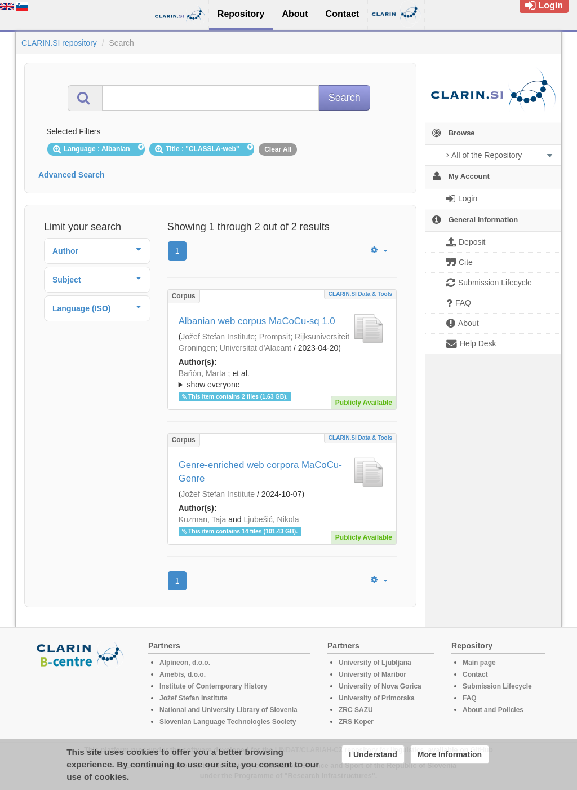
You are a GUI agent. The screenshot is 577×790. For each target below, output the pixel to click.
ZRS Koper (356, 722)
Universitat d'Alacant (255, 347)
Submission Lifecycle (497, 686)
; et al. (282, 379)
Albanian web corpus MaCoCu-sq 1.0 (257, 321)
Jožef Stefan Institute (218, 336)
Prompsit (274, 336)
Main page (479, 663)
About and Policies (493, 710)
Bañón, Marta (202, 373)
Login (544, 5)
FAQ (470, 698)
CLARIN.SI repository (59, 42)
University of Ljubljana (375, 663)
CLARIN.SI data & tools (360, 294)
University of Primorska (377, 698)
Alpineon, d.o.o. (184, 663)
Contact (475, 674)
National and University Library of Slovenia (228, 710)
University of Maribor (372, 674)
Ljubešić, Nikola (271, 519)
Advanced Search (71, 174)
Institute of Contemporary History (213, 686)
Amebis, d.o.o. (182, 674)
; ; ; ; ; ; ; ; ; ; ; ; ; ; (282, 379)
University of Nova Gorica (380, 686)
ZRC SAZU (356, 710)
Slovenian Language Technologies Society (227, 722)
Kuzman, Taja (203, 519)
